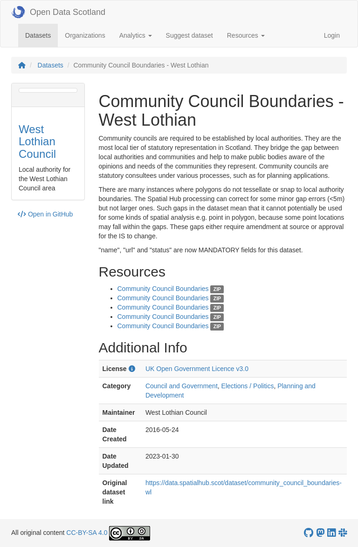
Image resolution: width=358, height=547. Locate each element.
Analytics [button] (135, 35)
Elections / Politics (247, 386)
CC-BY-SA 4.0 (86, 532)
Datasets (41, 34)
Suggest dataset (189, 35)
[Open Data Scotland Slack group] (342, 532)
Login (332, 35)
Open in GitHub (45, 214)
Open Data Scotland (58, 12)
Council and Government (181, 386)
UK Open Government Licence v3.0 (196, 368)
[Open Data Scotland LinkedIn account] (331, 532)
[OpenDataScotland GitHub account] (308, 532)
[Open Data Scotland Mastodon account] (320, 532)
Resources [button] (246, 35)
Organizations (85, 35)
